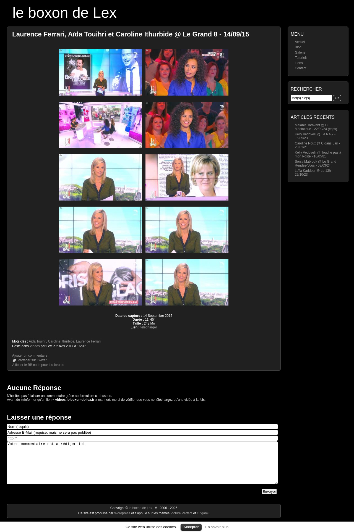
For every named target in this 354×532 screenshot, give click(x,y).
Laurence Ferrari (88, 341)
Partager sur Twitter (32, 360)
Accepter (191, 527)
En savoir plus (216, 527)
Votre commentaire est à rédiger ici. (142, 466)
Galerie (300, 52)
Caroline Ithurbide (61, 341)
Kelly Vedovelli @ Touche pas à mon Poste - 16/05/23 (318, 154)
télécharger (148, 327)
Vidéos (35, 346)
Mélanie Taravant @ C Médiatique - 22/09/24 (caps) (316, 127)
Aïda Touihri (37, 341)
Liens (299, 63)
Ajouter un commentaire (29, 355)
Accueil (300, 42)
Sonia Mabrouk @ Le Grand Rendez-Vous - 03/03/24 (315, 163)
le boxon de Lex (64, 12)
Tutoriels (301, 58)
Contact (300, 68)
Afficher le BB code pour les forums (38, 365)
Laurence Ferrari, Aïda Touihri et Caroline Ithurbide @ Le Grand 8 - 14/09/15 (130, 34)
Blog (298, 47)
